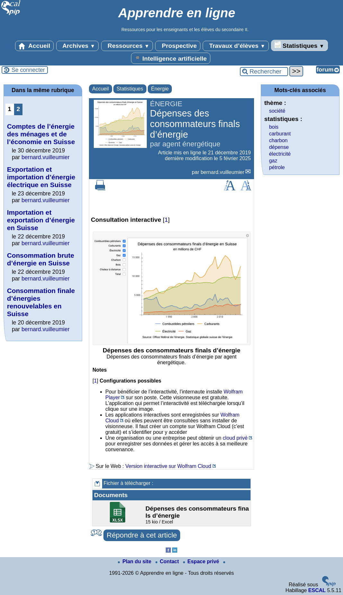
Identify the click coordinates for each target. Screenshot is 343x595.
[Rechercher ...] (264, 71)
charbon (278, 140)
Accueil (34, 45)
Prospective (178, 45)
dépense (279, 147)
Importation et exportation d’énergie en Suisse (41, 220)
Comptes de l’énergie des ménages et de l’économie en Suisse (41, 134)
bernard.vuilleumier (222, 172)
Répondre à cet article (142, 535)
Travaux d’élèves (235, 45)
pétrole (277, 167)
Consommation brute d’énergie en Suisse (40, 259)
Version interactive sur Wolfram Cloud (168, 466)
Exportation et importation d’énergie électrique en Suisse (41, 177)
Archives (77, 45)
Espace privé (202, 561)
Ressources (127, 45)
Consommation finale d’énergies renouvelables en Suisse (41, 302)
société (277, 111)
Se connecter (28, 70)
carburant (280, 133)
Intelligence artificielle (171, 58)
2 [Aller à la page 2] (18, 109)
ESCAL (317, 590)
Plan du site (135, 561)
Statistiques (299, 45)
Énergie (160, 88)
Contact (167, 561)
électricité (280, 154)
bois (273, 127)
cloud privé (235, 438)
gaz (273, 160)
